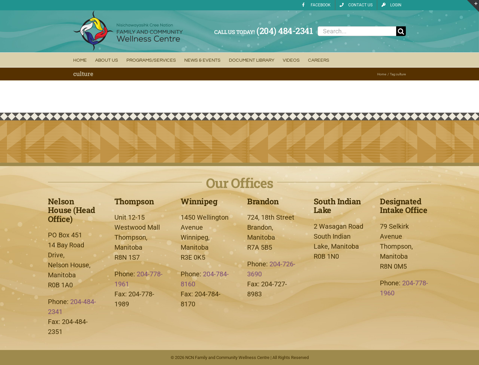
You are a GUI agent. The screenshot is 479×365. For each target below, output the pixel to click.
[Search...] (357, 31)
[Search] (401, 31)
